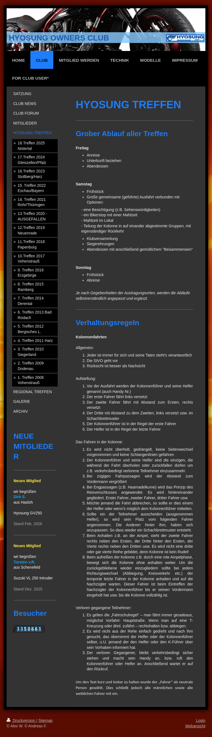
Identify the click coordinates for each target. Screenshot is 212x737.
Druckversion (21, 720)
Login (200, 720)
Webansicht (195, 726)
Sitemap (45, 720)
